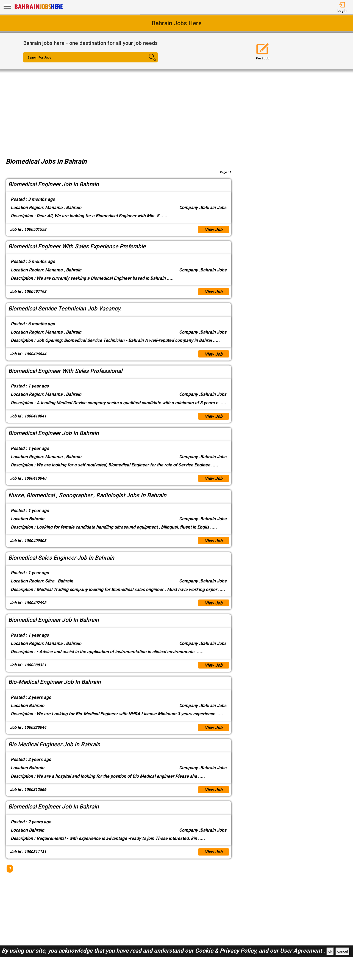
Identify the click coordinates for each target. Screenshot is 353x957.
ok (330, 951)
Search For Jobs (40, 57)
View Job (213, 229)
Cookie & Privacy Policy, (227, 950)
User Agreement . (302, 950)
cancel (342, 951)
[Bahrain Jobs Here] (38, 8)
